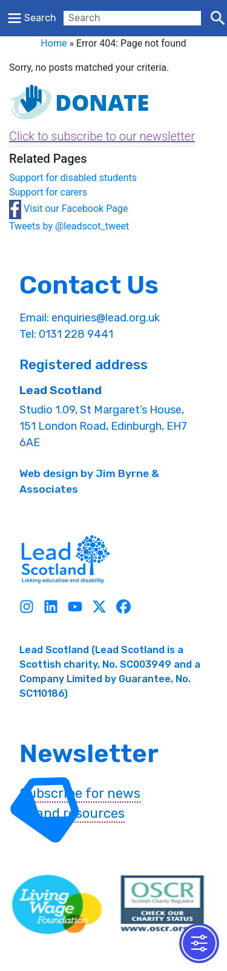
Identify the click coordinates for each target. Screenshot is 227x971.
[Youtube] (75, 606)
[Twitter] (99, 606)
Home (54, 43)
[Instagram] (26, 606)
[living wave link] (57, 904)
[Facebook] (123, 606)
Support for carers (48, 192)
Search (40, 18)
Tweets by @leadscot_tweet (69, 226)
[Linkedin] (51, 606)
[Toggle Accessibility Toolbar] (199, 943)
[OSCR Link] (162, 904)
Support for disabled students (73, 177)
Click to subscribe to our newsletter (102, 136)
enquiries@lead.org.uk (105, 317)
